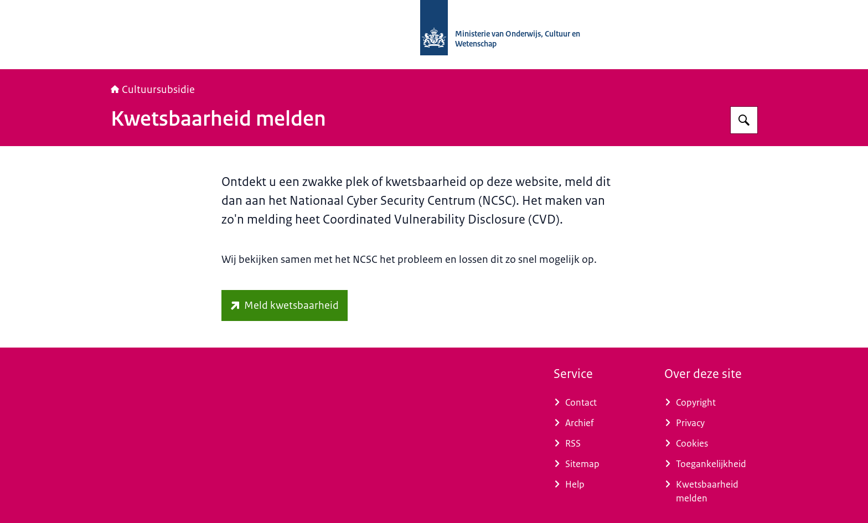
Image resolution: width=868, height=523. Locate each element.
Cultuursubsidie (153, 89)
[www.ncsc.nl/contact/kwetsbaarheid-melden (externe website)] (284, 305)
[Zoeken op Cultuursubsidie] (744, 120)
